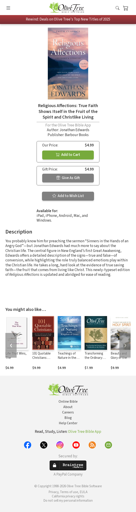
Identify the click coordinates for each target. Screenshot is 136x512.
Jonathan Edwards (74, 130)
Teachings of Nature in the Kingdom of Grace (67, 360)
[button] (117, 8)
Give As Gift (68, 178)
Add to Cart (68, 154)
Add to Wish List (68, 196)
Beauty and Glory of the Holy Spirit (119, 357)
